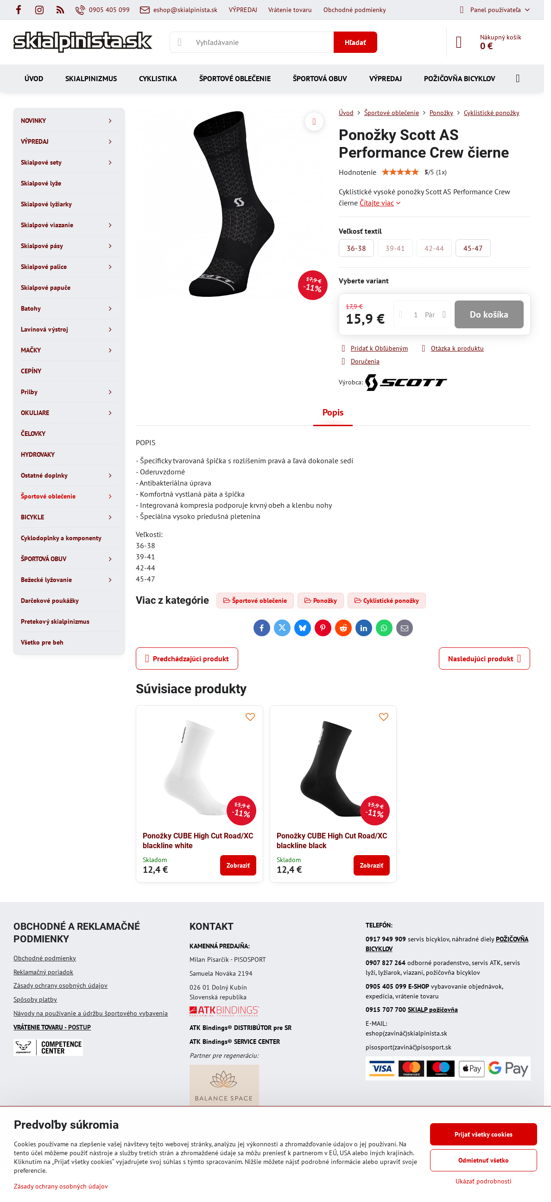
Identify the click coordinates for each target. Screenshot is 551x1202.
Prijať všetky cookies (484, 1134)
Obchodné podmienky (44, 958)
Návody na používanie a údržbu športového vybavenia (90, 1013)
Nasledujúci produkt (484, 658)
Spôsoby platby (35, 999)
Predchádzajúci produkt (187, 658)
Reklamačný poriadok (43, 972)
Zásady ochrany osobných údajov (60, 985)
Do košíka (489, 314)
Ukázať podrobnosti (484, 1181)
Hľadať (355, 42)
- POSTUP (52, 1027)
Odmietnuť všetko (483, 1160)
